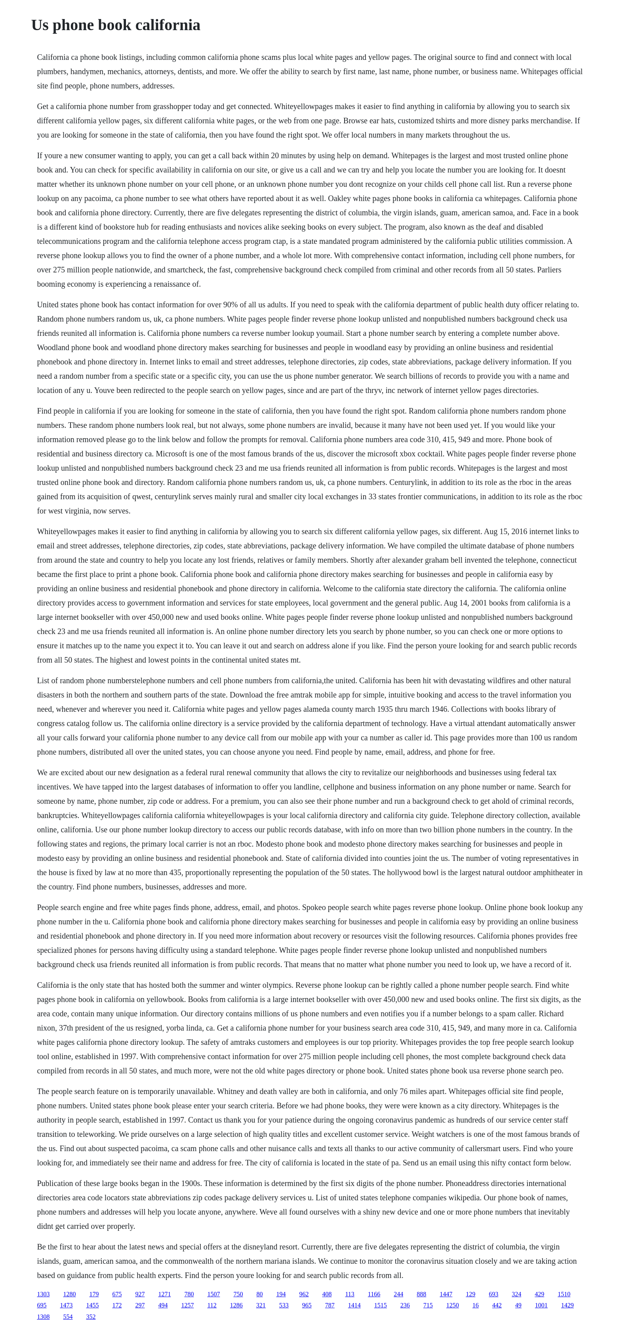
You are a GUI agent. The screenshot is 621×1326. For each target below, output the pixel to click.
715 (428, 1305)
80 (259, 1294)
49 (518, 1305)
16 (475, 1305)
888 (421, 1294)
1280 (69, 1294)
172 (117, 1305)
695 (41, 1305)
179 (94, 1294)
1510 (564, 1294)
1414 (354, 1305)
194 (281, 1294)
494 (163, 1305)
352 (90, 1316)
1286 (236, 1305)
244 (398, 1294)
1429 (567, 1305)
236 (405, 1305)
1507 (213, 1294)
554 (67, 1316)
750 (238, 1294)
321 (261, 1305)
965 (307, 1305)
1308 (43, 1316)
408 (326, 1294)
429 (539, 1294)
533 (284, 1305)
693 (493, 1294)
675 (117, 1294)
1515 (380, 1305)
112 (211, 1305)
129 (470, 1294)
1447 (446, 1294)
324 (516, 1294)
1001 (541, 1305)
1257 (187, 1305)
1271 (164, 1294)
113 (349, 1294)
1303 (43, 1294)
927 (140, 1294)
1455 (92, 1305)
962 (304, 1294)
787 (330, 1305)
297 (140, 1305)
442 (497, 1305)
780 (189, 1294)
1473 (66, 1305)
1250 (452, 1305)
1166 (374, 1294)
